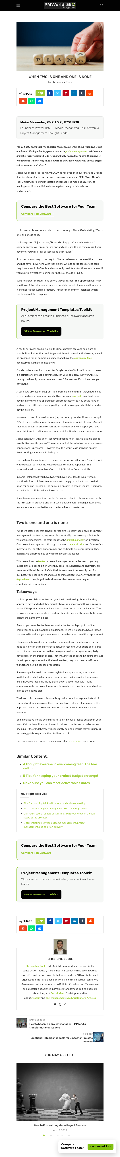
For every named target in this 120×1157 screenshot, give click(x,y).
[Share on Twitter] (57, 93)
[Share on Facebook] (50, 93)
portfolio (77, 396)
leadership (74, 740)
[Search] (102, 5)
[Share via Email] (39, 101)
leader (41, 561)
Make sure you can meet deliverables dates (56, 783)
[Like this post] (41, 93)
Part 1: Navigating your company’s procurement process (55, 808)
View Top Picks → (100, 1146)
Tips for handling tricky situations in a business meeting (55, 803)
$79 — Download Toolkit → (41, 331)
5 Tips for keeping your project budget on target (60, 776)
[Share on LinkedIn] (74, 93)
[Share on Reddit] (89, 93)
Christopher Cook (61, 81)
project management (76, 151)
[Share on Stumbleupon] (23, 101)
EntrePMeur (58, 993)
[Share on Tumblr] (82, 93)
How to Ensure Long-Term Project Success (60, 1125)
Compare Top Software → (37, 213)
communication (76, 544)
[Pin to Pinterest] (66, 93)
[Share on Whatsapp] (31, 101)
